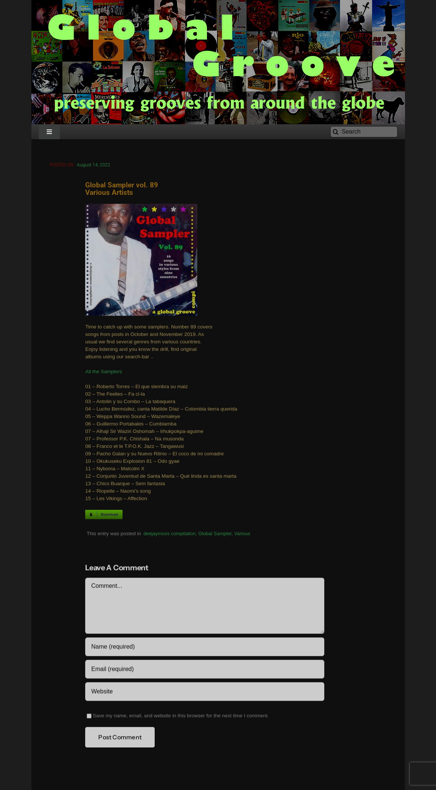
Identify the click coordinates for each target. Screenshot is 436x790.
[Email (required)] (204, 670)
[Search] (364, 131)
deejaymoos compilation (169, 534)
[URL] (204, 692)
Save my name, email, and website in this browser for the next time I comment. (181, 716)
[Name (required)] (204, 647)
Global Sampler (215, 534)
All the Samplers (103, 372)
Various (242, 534)
